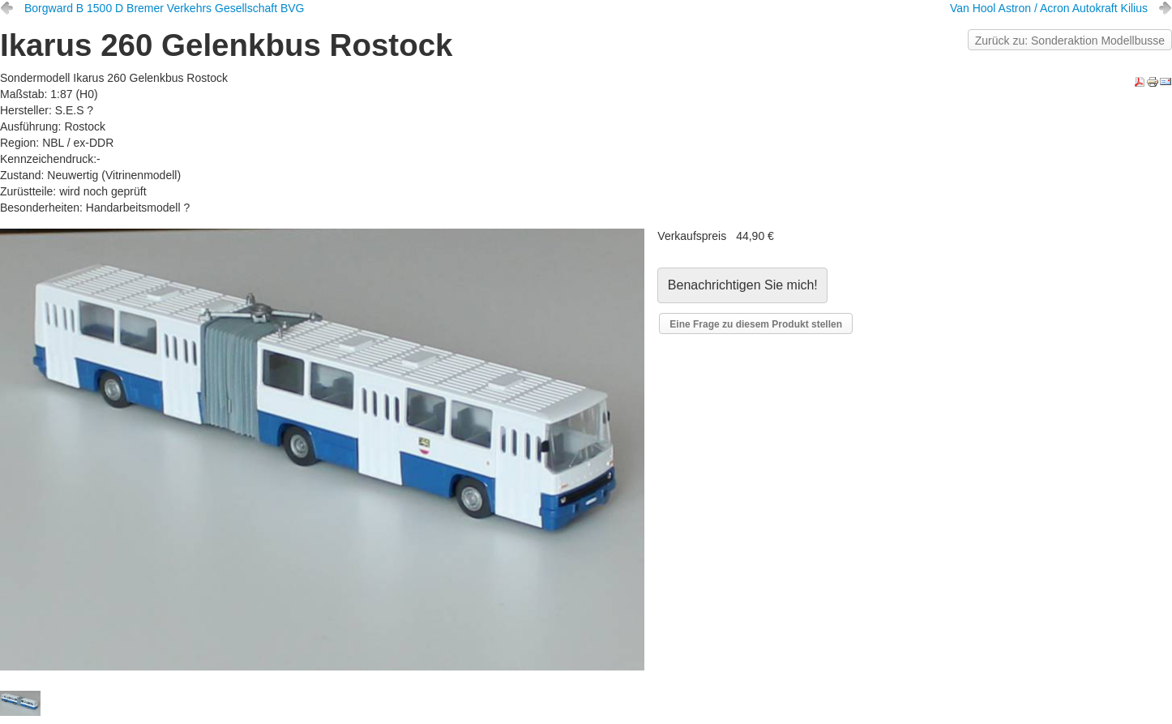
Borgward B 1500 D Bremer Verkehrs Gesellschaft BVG (164, 8)
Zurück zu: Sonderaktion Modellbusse (1070, 40)
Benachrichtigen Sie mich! (743, 285)
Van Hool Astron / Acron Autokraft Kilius (1049, 8)
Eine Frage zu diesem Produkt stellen (755, 324)
